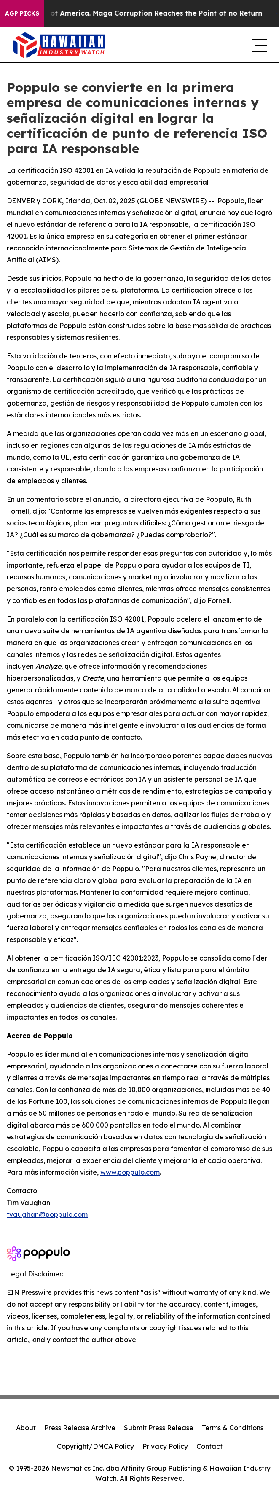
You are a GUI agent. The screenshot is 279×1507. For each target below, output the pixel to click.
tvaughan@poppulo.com (47, 1214)
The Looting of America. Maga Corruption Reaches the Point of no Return (140, 13)
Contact (209, 1446)
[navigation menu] (259, 45)
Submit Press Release (158, 1428)
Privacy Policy (165, 1446)
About (26, 1428)
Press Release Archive (79, 1428)
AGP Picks (22, 13)
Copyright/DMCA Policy (95, 1446)
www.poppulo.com (130, 1172)
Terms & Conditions (232, 1428)
